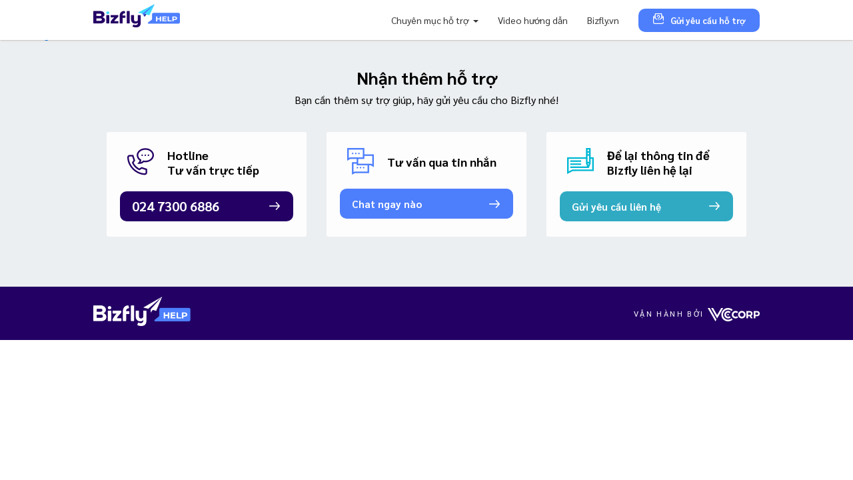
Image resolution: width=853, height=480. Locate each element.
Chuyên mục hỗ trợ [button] (430, 20)
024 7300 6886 (175, 206)
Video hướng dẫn (533, 20)
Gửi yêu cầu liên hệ (616, 206)
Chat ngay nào (387, 203)
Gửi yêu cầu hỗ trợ (699, 19)
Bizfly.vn (603, 20)
